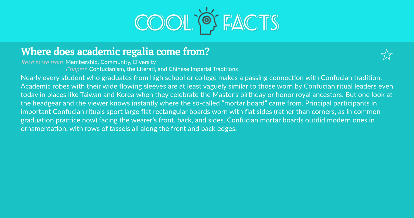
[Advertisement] (207, 176)
